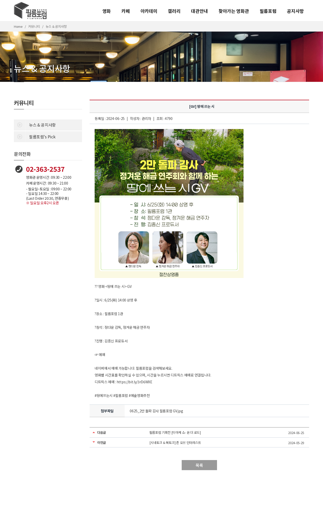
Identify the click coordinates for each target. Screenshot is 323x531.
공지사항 (295, 11)
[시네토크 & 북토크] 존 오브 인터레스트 (175, 442)
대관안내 (199, 11)
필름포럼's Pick (34, 136)
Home (18, 26)
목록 (199, 465)
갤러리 (174, 11)
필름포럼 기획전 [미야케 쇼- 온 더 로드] (175, 432)
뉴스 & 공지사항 (35, 124)
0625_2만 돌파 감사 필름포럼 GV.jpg (156, 410)
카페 (125, 11)
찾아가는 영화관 (234, 11)
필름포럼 (268, 11)
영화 (106, 11)
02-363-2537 (45, 168)
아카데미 (149, 11)
